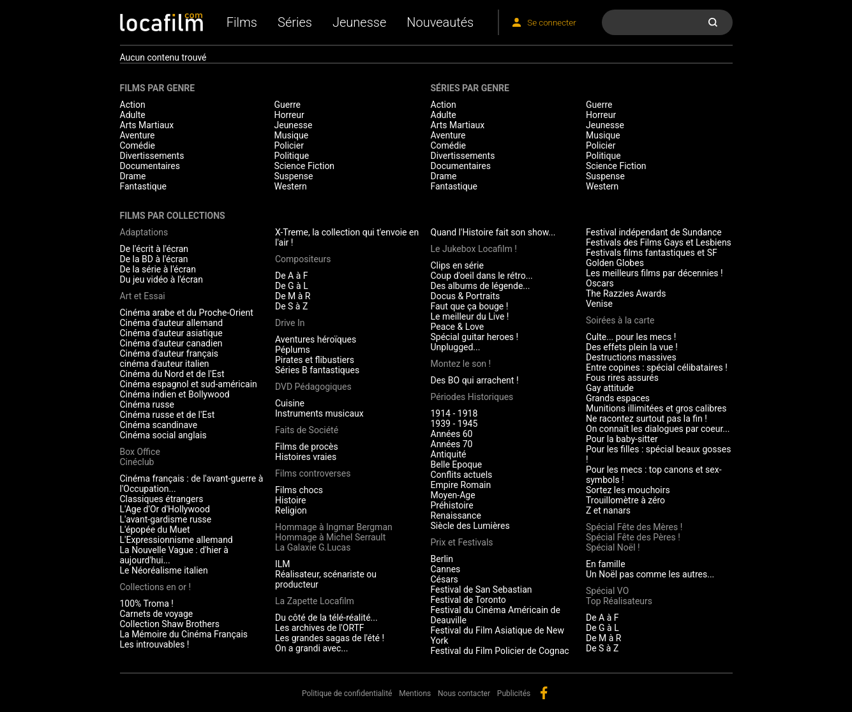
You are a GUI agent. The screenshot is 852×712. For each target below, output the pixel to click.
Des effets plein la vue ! (632, 347)
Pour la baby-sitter (622, 439)
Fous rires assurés (622, 378)
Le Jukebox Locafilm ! (474, 249)
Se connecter (551, 22)
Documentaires (150, 166)
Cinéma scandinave (159, 425)
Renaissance (456, 515)
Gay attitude (610, 388)
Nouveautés (440, 22)
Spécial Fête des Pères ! (633, 537)
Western (290, 186)
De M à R (293, 296)
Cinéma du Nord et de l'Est (172, 374)
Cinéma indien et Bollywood (175, 394)
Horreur (289, 115)
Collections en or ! (155, 587)
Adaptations (144, 232)
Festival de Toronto (468, 600)
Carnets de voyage (156, 614)
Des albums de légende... (480, 286)
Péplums (292, 350)
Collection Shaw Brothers (170, 624)
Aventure (137, 135)
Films (242, 22)
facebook (543, 692)
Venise (599, 304)
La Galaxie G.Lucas (312, 547)
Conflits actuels (462, 475)
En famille (605, 564)
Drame (133, 176)
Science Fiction (304, 166)
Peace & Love (457, 327)
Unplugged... (456, 347)
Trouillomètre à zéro (625, 500)
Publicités (513, 693)
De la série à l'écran (158, 269)
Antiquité (449, 454)
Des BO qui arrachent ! (475, 380)
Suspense (293, 176)
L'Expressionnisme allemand (176, 540)
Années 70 (452, 444)
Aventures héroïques (315, 339)
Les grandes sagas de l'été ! (329, 638)
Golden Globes (615, 263)
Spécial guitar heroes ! (475, 337)
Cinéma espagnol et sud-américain (188, 384)
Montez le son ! (461, 364)
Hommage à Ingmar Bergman (333, 527)
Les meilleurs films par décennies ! (654, 273)
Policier (289, 145)
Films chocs (299, 490)
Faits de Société (306, 430)
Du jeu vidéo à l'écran (161, 279)
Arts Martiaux (147, 125)
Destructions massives (631, 357)
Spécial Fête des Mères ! (634, 527)
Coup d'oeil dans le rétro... (482, 276)
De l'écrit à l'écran (154, 249)
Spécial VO (607, 591)
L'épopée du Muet (155, 529)
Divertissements (152, 156)
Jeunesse (359, 22)
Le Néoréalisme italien (164, 570)
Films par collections (172, 216)
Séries (295, 22)
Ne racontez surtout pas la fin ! (646, 418)
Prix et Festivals (462, 542)
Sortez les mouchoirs (628, 490)
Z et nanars (608, 510)
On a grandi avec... (311, 648)
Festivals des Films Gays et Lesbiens (658, 242)
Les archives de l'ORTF (319, 628)
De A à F (291, 276)
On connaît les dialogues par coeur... (657, 429)
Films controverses (312, 473)
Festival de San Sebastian (481, 589)
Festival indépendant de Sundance (654, 232)
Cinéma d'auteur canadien (171, 343)
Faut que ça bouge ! (470, 306)
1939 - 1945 (454, 424)
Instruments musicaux (319, 413)
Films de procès (306, 446)
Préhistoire (452, 505)
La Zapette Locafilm (314, 601)
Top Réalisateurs (619, 601)
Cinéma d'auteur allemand (171, 323)
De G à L (291, 286)
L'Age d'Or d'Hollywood (165, 509)
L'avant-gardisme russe (166, 519)
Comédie (138, 145)
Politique (292, 156)
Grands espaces (618, 398)
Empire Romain (461, 485)
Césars (444, 579)
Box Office (140, 452)
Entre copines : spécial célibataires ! (657, 367)
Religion (291, 510)
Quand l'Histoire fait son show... (493, 232)
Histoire (290, 500)
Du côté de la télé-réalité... (326, 617)
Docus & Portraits (465, 296)
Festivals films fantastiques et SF (651, 253)
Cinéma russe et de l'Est (167, 415)
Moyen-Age (453, 495)
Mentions (415, 693)
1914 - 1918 (454, 413)
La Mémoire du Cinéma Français (184, 634)
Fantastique (143, 186)
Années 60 (452, 434)
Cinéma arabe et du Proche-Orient (186, 313)
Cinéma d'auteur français (169, 353)
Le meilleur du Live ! (470, 316)
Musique (291, 135)
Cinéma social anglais (163, 435)
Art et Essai (142, 296)
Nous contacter (464, 693)
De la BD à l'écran (154, 259)
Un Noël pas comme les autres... (650, 574)
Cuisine (289, 403)
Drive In (289, 323)
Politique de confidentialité (347, 693)
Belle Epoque (456, 464)
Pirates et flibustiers (314, 360)
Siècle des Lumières (470, 526)
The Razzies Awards (626, 293)
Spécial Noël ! (613, 547)
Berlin (442, 559)
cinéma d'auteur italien (164, 364)
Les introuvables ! (155, 644)
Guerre (287, 105)
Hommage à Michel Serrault (330, 537)
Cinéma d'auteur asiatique (171, 333)
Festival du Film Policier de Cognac (500, 651)
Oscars (600, 283)
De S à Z (291, 306)
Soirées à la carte (620, 320)
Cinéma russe (147, 404)
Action (133, 105)
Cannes (446, 569)
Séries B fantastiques (317, 370)
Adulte (133, 115)
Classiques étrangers (162, 499)
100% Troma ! (147, 603)
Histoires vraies (305, 457)
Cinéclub (137, 462)
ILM (282, 564)
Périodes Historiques (472, 397)
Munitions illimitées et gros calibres (656, 408)
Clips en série (457, 265)
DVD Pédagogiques (313, 387)
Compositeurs (303, 259)
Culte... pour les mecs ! (631, 337)
